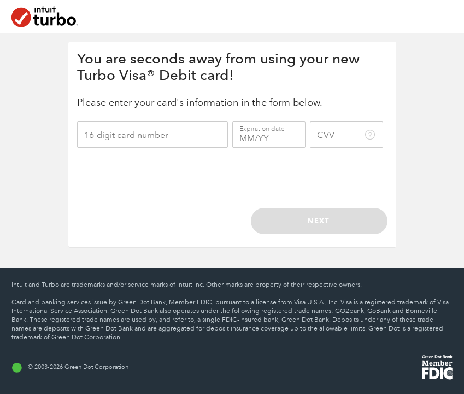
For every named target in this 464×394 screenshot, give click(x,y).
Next (319, 220)
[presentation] (302, 178)
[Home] (44, 16)
